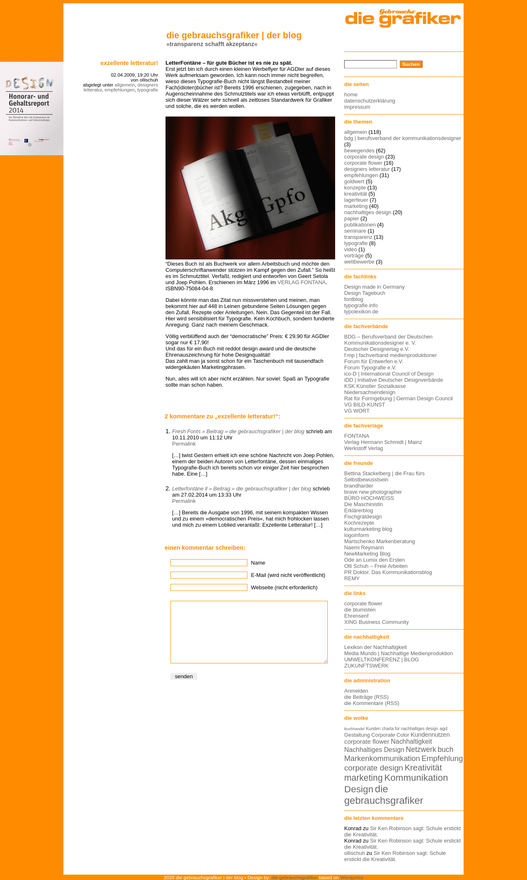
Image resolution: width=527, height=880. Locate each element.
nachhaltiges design (368, 212)
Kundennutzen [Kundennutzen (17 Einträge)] (430, 734)
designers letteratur (367, 169)
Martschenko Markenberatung (379, 541)
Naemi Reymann (364, 547)
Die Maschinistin (363, 504)
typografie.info (361, 305)
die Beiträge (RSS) (366, 697)
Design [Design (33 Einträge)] (358, 789)
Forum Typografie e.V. (370, 367)
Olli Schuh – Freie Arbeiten (376, 566)
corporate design (364, 157)
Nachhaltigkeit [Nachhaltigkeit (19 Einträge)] (411, 741)
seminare (355, 231)
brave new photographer (373, 492)
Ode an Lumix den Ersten (374, 560)
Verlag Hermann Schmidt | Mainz (383, 442)
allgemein (124, 84)
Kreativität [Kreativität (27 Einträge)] (423, 767)
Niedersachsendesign (370, 392)
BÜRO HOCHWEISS (369, 498)
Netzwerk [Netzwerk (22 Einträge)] (421, 749)
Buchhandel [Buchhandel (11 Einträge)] (354, 729)
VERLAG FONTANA (301, 282)
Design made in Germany (374, 287)
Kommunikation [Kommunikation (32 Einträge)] (416, 778)
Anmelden (356, 691)
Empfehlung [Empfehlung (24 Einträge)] (442, 758)
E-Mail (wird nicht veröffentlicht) (288, 575)
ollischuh (354, 853)
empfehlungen (120, 89)
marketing (356, 206)
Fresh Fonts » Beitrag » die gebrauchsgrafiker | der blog (238, 431)
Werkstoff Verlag (363, 448)
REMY (351, 578)
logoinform (356, 535)
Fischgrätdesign (363, 517)
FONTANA (356, 436)
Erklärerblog (358, 510)
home (350, 94)
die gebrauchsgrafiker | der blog (234, 35)
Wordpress (351, 877)
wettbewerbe (359, 262)
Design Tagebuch (364, 293)
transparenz (358, 237)
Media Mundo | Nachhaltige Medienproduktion (398, 653)
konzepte (355, 187)
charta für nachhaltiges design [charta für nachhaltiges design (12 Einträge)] (410, 728)
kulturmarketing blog (368, 529)
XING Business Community (376, 622)
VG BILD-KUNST (364, 404)
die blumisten (359, 610)
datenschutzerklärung (369, 101)
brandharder (358, 486)
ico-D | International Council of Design (389, 374)
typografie (147, 89)
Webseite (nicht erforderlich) (284, 587)
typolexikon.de (361, 311)
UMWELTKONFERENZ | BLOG (381, 659)
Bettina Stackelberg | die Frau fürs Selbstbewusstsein (384, 476)
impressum (357, 107)
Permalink (184, 444)
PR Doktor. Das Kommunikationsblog (388, 572)
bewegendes (359, 150)
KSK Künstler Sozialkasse (375, 386)
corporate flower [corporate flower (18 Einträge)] (366, 741)
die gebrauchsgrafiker (295, 877)
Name (258, 563)
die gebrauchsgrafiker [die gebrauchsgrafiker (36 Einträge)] (383, 794)
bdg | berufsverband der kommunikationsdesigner (402, 138)
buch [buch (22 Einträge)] (445, 749)
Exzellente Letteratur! (129, 63)
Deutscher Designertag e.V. (376, 349)
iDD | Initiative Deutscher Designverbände (393, 380)
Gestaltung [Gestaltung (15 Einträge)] (357, 735)
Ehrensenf (356, 616)
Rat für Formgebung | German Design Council (398, 398)
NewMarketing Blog (367, 554)
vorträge (354, 255)
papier (351, 218)
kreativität (355, 194)
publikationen (359, 225)
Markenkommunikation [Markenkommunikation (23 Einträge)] (382, 758)
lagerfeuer (356, 200)
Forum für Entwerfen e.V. (373, 361)
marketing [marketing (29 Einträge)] (363, 778)
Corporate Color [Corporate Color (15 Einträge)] (390, 735)
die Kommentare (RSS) (371, 703)
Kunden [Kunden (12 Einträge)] (373, 728)
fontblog (353, 299)
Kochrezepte (359, 523)
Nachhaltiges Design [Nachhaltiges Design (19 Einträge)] (374, 749)
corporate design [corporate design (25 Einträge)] (373, 767)
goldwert (354, 181)
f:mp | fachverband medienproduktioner (390, 355)
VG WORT (357, 411)
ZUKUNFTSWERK (366, 666)
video (350, 249)
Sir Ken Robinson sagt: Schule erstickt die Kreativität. (395, 856)
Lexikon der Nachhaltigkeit (375, 647)
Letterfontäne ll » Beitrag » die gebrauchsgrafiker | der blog (241, 489)
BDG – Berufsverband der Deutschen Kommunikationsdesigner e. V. (388, 340)
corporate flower (363, 163)
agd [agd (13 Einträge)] (444, 728)
